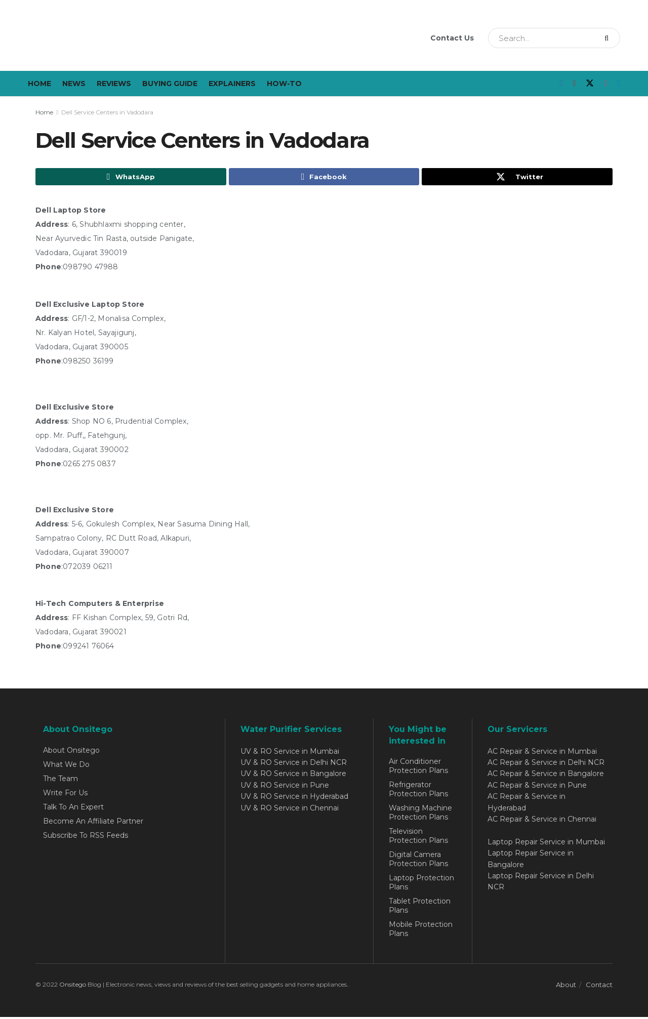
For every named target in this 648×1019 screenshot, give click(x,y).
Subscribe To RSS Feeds (85, 836)
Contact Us (452, 38)
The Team (60, 780)
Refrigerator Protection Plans (418, 791)
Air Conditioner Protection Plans (418, 767)
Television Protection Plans (418, 837)
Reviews (114, 83)
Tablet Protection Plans (420, 907)
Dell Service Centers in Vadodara (107, 112)
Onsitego (72, 986)
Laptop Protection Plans (421, 884)
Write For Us (65, 794)
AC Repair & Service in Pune (537, 786)
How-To (284, 83)
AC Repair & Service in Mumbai (542, 752)
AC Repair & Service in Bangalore (546, 775)
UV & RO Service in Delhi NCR (293, 763)
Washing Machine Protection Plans (420, 814)
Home (39, 83)
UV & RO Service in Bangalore (293, 775)
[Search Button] (609, 38)
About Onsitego (71, 751)
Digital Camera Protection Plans (418, 860)
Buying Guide (169, 83)
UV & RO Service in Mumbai (289, 752)
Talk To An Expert (73, 808)
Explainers (232, 83)
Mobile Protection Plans (421, 930)
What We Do (66, 765)
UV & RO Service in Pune (284, 786)
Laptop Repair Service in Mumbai (546, 843)
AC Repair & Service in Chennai (542, 820)
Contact (599, 986)
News (74, 83)
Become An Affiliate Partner (93, 822)
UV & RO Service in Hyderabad (294, 798)
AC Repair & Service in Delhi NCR (546, 763)
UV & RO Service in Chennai (289, 809)
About (566, 986)
